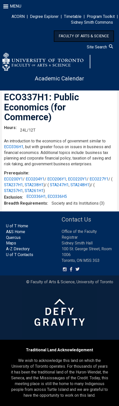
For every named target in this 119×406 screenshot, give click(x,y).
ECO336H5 (57, 196)
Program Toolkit (101, 16)
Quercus (13, 237)
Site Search (100, 47)
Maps (11, 243)
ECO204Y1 (35, 179)
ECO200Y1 (13, 179)
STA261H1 (34, 190)
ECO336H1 (13, 146)
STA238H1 (34, 184)
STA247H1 (59, 184)
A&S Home (15, 231)
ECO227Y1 (99, 179)
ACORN (18, 16)
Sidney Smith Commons (92, 22)
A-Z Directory (18, 248)
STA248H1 (79, 184)
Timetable (73, 16)
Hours (10, 127)
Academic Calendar (59, 78)
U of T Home (17, 226)
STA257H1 (13, 190)
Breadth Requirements (25, 203)
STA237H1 (13, 184)
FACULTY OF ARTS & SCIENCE (84, 36)
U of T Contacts (19, 254)
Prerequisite (16, 173)
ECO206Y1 (56, 179)
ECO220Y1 (77, 179)
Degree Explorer (44, 16)
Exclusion (13, 197)
